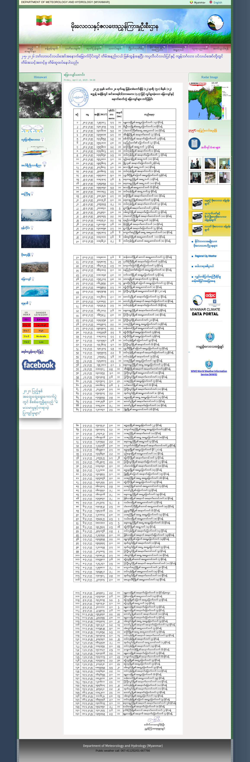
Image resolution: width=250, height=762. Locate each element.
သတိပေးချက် (70, 48)
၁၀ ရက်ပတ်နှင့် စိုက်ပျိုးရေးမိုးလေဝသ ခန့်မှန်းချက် (215, 216)
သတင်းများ (113, 48)
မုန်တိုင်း (27, 228)
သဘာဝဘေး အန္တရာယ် (176, 48)
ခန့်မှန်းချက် (49, 48)
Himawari (40, 77)
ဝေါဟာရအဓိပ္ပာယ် (204, 266)
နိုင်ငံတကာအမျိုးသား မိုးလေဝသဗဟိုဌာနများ (204, 243)
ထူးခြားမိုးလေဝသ (33, 139)
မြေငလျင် (28, 279)
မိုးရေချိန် (27, 255)
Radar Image (209, 77)
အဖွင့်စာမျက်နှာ (28, 49)
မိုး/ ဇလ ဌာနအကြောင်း (155, 48)
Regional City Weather (205, 256)
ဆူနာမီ (26, 303)
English (218, 2)
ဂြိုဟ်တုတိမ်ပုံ (134, 48)
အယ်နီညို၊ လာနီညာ (34, 165)
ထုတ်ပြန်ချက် (92, 48)
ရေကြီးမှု (27, 194)
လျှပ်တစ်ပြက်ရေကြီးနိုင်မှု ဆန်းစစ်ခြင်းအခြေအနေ (206, 279)
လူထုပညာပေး (198, 48)
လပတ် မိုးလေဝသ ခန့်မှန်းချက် (217, 228)
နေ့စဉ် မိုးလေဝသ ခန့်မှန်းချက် (217, 202)
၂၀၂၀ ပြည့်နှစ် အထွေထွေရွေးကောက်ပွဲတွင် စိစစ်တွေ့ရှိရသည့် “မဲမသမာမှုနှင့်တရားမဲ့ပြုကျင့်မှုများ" (40, 402)
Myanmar (199, 2)
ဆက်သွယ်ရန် (221, 48)
